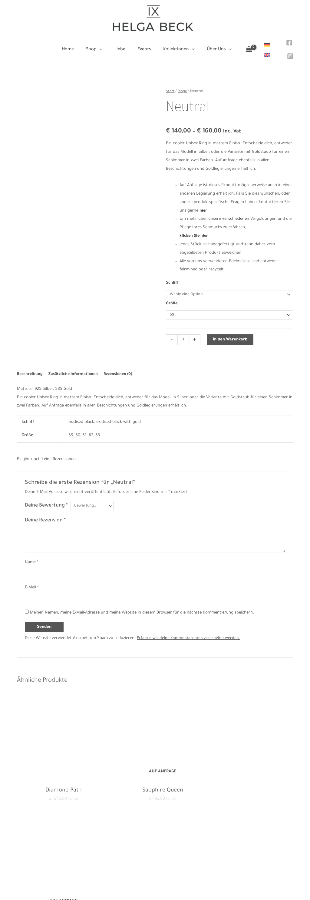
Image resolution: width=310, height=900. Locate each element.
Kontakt (72, 836)
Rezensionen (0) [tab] (122, 368)
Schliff (172, 276)
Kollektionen (155, 870)
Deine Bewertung (46, 500)
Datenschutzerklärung (86, 844)
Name (31, 557)
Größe (172, 297)
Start (170, 84)
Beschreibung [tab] (30, 368)
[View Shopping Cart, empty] (241, 46)
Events (155, 861)
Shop (155, 844)
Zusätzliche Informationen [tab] (75, 368)
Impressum (75, 853)
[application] (103, 46)
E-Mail (32, 583)
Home (154, 836)
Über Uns (155, 878)
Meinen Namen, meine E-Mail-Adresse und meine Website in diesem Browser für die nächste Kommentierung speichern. (142, 609)
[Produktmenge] (183, 334)
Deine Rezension (45, 515)
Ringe (182, 84)
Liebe (155, 853)
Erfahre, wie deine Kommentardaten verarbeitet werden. (190, 634)
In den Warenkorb (230, 334)
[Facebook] (286, 41)
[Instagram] (286, 50)
